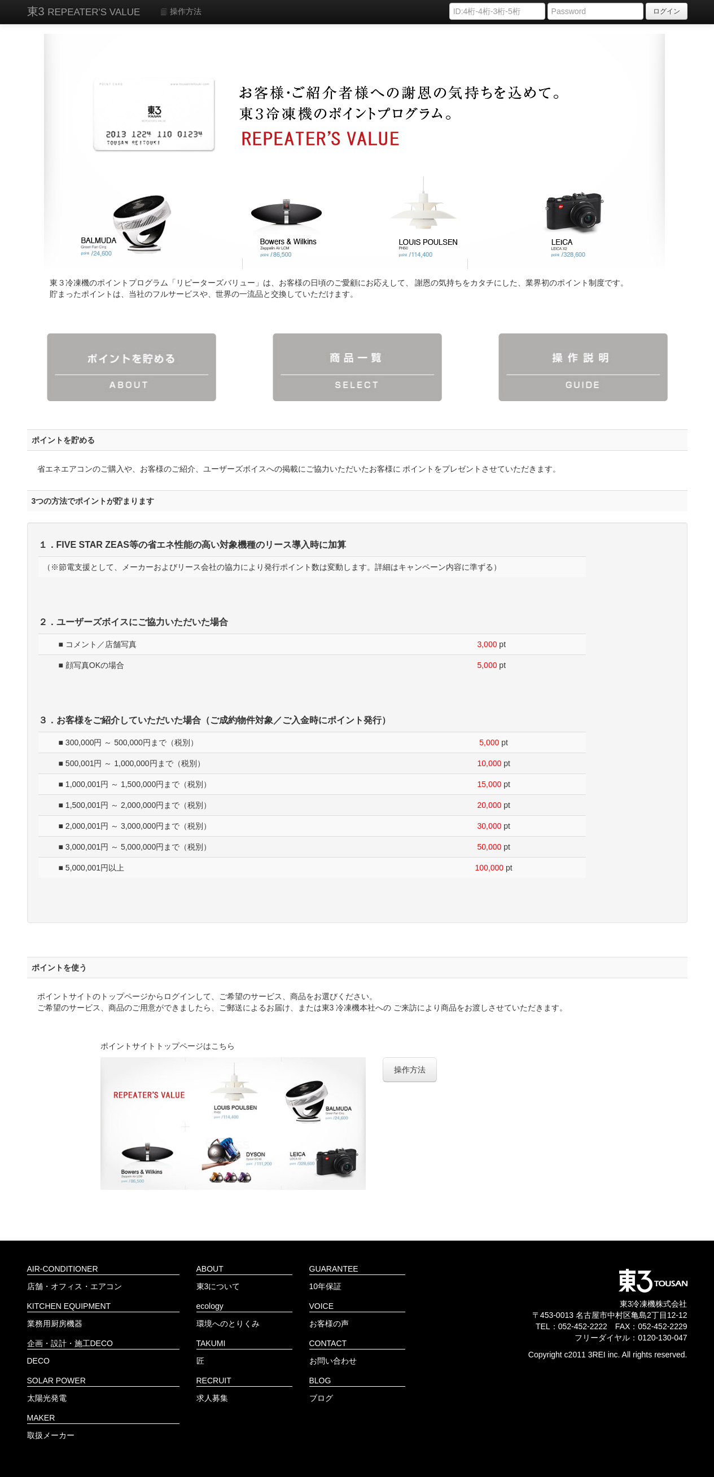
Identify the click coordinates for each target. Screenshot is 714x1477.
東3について (218, 1286)
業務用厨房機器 (54, 1323)
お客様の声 (329, 1323)
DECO (38, 1360)
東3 (84, 11)
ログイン (666, 11)
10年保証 (325, 1286)
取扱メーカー (51, 1435)
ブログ (321, 1398)
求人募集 (212, 1398)
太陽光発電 (47, 1398)
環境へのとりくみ (228, 1323)
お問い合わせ (333, 1360)
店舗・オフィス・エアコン (74, 1286)
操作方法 (181, 11)
